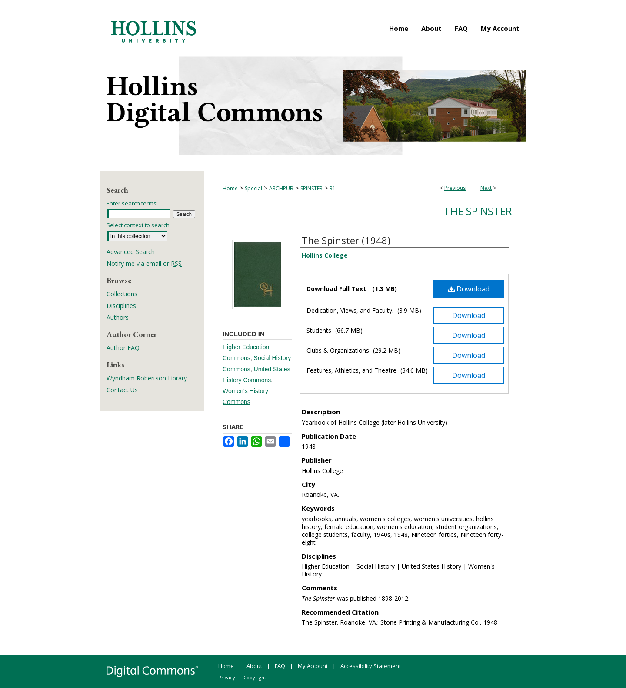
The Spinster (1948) (346, 240)
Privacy (226, 677)
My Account (313, 666)
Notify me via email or (144, 263)
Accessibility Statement (370, 666)
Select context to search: (139, 225)
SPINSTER (311, 188)
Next (486, 188)
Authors (118, 317)
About (254, 666)
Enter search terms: (132, 203)
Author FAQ (123, 348)
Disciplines (121, 305)
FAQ (280, 666)
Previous (455, 188)
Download (468, 289)
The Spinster (478, 211)
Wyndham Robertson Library (147, 378)
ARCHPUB (281, 188)
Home (230, 188)
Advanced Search (131, 252)
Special (253, 188)
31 (333, 188)
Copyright (254, 677)
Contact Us (122, 390)
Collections (122, 294)
